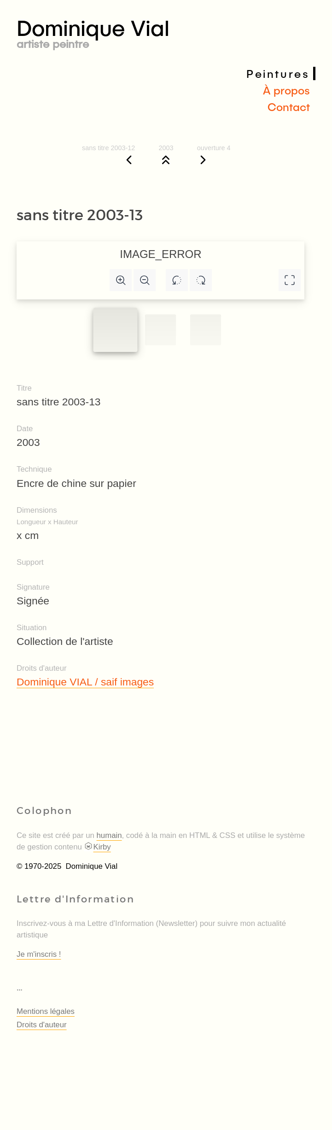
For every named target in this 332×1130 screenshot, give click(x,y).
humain (109, 835)
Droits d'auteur (42, 1024)
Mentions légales (46, 1011)
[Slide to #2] (205, 329)
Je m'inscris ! (39, 954)
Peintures (277, 73)
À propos (286, 90)
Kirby (97, 847)
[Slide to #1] (115, 330)
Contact (289, 106)
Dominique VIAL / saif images (85, 682)
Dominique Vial (166, 31)
